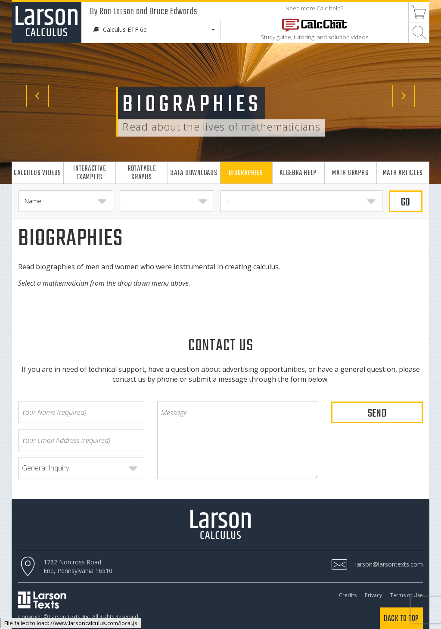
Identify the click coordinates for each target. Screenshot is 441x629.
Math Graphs (350, 173)
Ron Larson (116, 11)
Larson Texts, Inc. (70, 616)
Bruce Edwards (173, 11)
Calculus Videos (37, 173)
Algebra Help (298, 173)
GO (406, 202)
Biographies (246, 173)
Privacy (373, 595)
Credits (348, 595)
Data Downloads (193, 173)
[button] (33, 92)
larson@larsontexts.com (389, 564)
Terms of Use (406, 595)
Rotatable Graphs (141, 172)
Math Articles (403, 173)
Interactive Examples (89, 172)
